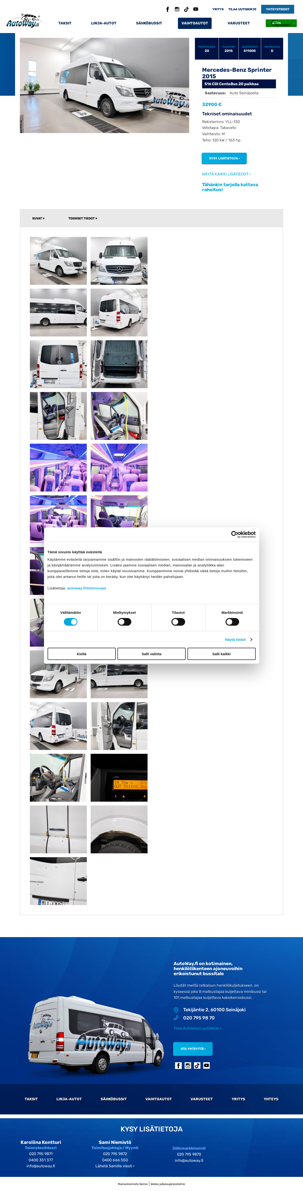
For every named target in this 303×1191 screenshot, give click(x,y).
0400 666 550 (115, 1160)
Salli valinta (151, 654)
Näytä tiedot (235, 639)
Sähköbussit (149, 23)
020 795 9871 (41, 1154)
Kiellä (81, 654)
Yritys (218, 9)
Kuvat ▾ (38, 218)
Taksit (65, 23)
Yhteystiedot (277, 9)
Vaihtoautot (195, 23)
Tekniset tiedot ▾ (82, 218)
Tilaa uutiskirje (242, 9)
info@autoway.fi (41, 1166)
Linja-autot (103, 23)
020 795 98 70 (194, 1018)
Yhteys (271, 1099)
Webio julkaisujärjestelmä (168, 1184)
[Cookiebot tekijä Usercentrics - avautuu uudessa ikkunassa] (235, 534)
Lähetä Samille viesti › (115, 1166)
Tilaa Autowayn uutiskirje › (197, 1028)
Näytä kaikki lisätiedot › (226, 174)
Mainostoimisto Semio (133, 1184)
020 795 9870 (189, 1154)
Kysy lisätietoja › (224, 158)
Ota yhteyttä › (193, 1049)
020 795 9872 (115, 1154)
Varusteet (239, 23)
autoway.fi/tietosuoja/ (86, 588)
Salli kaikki (221, 654)
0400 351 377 (41, 1160)
